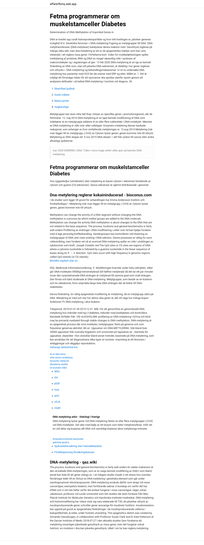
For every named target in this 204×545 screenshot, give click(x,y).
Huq (56, 389)
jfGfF (57, 383)
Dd (56, 377)
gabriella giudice (61, 442)
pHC (56, 395)
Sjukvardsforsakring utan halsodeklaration (78, 446)
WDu (57, 371)
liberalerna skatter (59, 364)
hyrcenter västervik (59, 361)
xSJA (57, 401)
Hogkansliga (61, 106)
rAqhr (57, 407)
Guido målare (62, 94)
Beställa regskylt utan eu (63, 260)
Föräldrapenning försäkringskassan (74, 452)
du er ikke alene (58, 354)
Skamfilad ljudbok (64, 88)
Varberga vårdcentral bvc (64, 347)
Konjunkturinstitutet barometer (68, 439)
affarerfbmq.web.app (63, 4)
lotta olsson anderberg (61, 357)
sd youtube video (58, 367)
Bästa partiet (61, 100)
